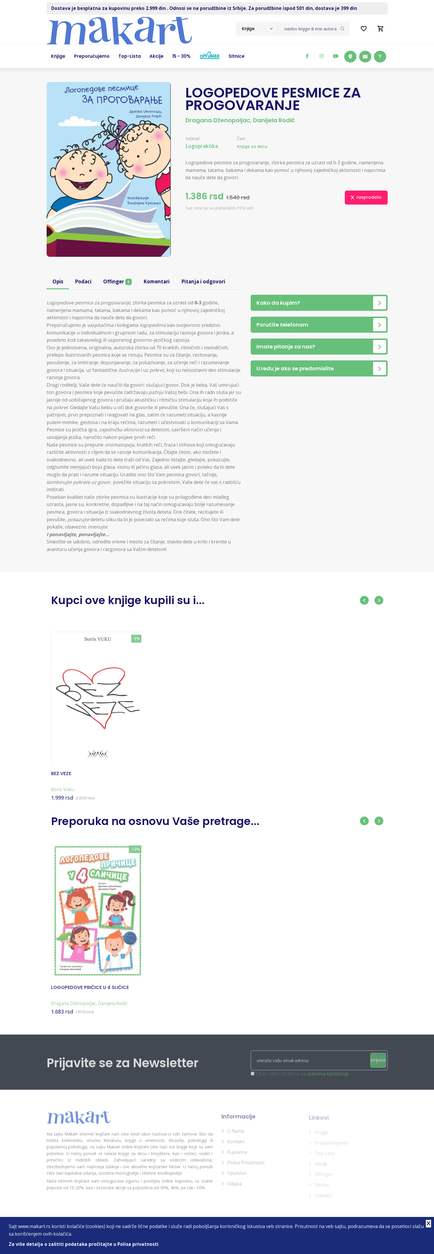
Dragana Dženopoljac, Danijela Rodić (240, 120)
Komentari (160, 281)
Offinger (119, 281)
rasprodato (366, 197)
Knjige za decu (253, 146)
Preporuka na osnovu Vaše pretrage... (166, 820)
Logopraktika (202, 145)
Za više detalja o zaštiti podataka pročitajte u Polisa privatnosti (84, 1244)
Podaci (84, 281)
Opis (58, 281)
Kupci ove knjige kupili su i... (136, 599)
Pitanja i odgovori (209, 281)
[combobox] (257, 29)
